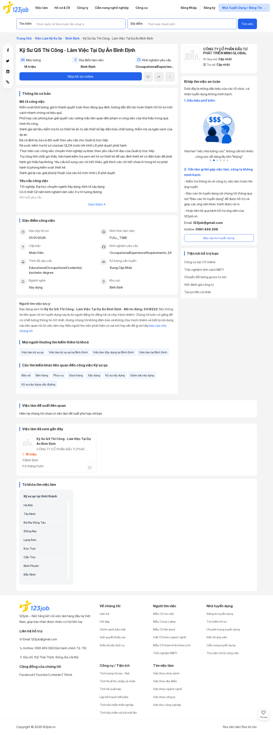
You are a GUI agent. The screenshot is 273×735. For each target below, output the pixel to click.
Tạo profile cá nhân (197, 292)
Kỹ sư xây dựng (115, 375)
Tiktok (67, 674)
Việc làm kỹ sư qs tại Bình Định (68, 352)
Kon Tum (30, 548)
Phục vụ (58, 375)
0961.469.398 (207, 229)
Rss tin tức (249, 727)
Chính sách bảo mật (112, 629)
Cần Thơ (29, 557)
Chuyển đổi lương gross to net (205, 277)
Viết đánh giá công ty (199, 284)
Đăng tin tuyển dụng (219, 613)
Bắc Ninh (30, 574)
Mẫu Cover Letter (164, 621)
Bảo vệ (26, 375)
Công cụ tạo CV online (200, 262)
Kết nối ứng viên (216, 637)
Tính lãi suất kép (110, 689)
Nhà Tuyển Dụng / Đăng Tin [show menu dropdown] (242, 7)
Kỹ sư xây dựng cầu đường (38, 384)
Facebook (26, 674)
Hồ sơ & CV (62, 7)
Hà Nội (28, 505)
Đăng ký (209, 7)
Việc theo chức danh (166, 673)
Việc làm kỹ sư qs (32, 352)
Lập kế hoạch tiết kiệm (114, 697)
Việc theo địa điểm (165, 681)
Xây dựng (94, 375)
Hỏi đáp (105, 621)
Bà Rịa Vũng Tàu (35, 522)
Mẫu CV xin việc (163, 613)
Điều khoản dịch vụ (112, 645)
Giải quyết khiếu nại (112, 637)
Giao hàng (76, 375)
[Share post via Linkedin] (8, 71)
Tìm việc (247, 24)
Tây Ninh (29, 514)
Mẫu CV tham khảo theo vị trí (171, 645)
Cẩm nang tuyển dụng (220, 645)
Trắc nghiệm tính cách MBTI (204, 269)
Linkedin (55, 674)
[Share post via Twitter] (8, 61)
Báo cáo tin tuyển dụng (219, 238)
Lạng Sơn (30, 540)
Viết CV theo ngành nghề (169, 637)
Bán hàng (42, 375)
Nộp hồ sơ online (81, 76)
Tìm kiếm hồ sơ (216, 621)
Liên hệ (104, 613)
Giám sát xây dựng (142, 375)
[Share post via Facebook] (8, 50)
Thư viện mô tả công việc (222, 653)
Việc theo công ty (164, 697)
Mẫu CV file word (164, 629)
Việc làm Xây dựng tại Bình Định (113, 352)
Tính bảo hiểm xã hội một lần (118, 712)
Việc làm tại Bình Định (153, 352)
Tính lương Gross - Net (114, 673)
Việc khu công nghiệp (167, 704)
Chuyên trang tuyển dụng (223, 629)
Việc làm (41, 7)
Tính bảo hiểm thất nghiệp (116, 704)
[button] (210, 160)
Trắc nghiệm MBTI (165, 653)
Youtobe (42, 674)
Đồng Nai (30, 531)
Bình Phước (31, 566)
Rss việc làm (231, 727)
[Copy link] (8, 82)
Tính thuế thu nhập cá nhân (118, 681)
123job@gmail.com (208, 222)
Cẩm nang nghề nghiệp (112, 7)
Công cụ (142, 7)
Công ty (82, 7)
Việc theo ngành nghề (167, 689)
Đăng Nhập (189, 7)
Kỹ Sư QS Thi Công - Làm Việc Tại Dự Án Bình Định (64, 441)
